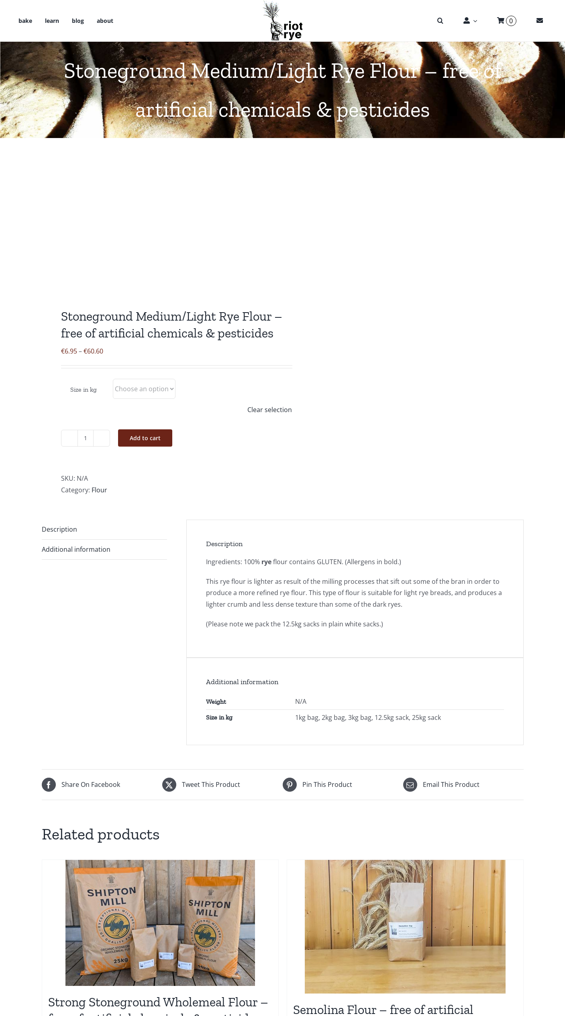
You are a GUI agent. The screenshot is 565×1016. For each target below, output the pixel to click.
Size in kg (83, 389)
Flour (99, 490)
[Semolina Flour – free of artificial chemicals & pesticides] (405, 927)
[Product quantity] (86, 438)
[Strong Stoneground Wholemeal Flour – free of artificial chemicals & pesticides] (160, 923)
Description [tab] (59, 529)
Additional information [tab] (76, 549)
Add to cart (145, 438)
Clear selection (269, 409)
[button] (440, 21)
